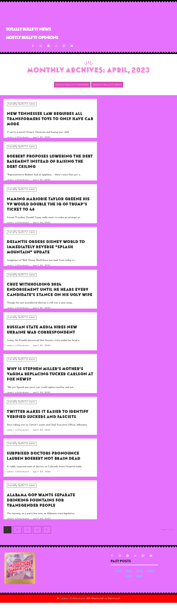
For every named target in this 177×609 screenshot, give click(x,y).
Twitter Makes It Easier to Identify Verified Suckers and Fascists (48, 421)
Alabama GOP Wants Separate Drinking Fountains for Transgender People (47, 506)
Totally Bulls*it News (21, 104)
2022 (150, 577)
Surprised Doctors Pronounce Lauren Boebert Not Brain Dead (50, 464)
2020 (139, 582)
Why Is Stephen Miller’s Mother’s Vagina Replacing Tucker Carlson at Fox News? (48, 378)
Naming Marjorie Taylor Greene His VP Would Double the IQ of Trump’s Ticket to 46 (48, 204)
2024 (129, 577)
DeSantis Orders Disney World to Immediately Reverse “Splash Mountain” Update (50, 246)
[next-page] (47, 536)
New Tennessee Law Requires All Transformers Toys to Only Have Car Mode (46, 118)
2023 (140, 577)
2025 (118, 577)
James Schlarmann (18, 137)
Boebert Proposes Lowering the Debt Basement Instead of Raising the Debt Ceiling (48, 161)
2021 (129, 582)
